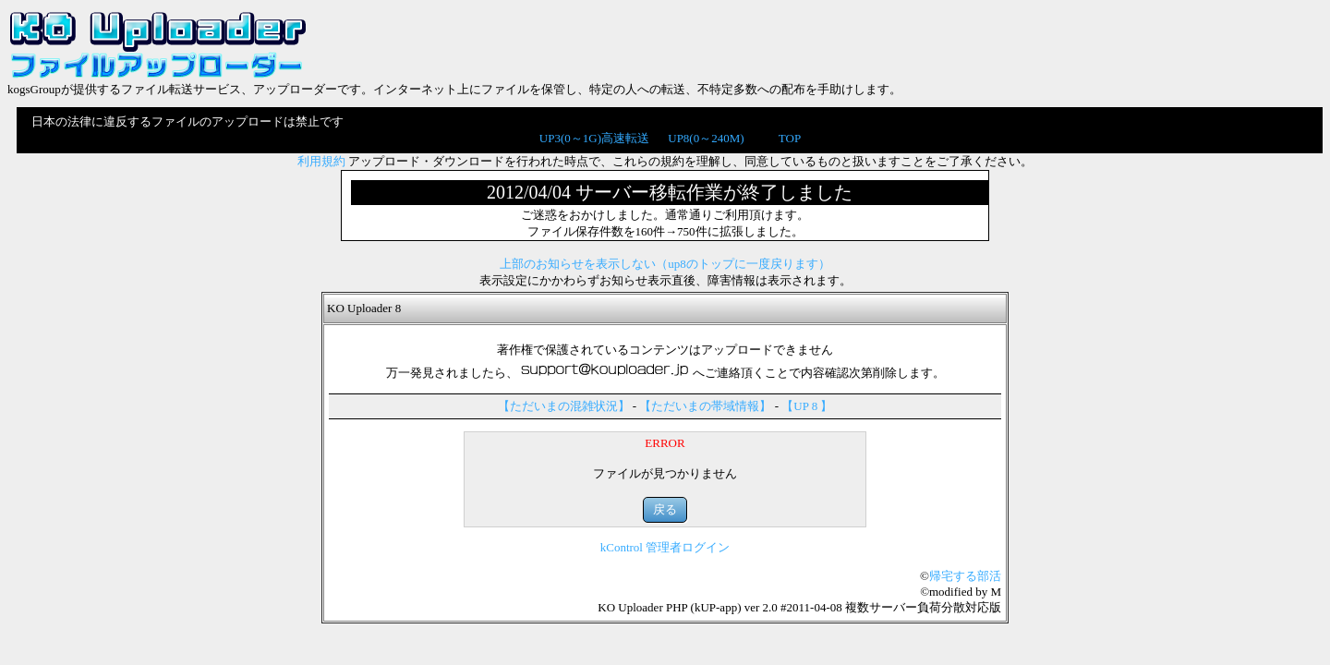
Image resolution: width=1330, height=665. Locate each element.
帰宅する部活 (965, 576)
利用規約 (321, 161)
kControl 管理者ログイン (665, 547)
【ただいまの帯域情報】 (705, 406)
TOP (790, 138)
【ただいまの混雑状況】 (564, 406)
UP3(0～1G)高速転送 (594, 138)
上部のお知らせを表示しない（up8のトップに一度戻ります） (665, 264)
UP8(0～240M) (706, 138)
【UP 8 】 (806, 406)
